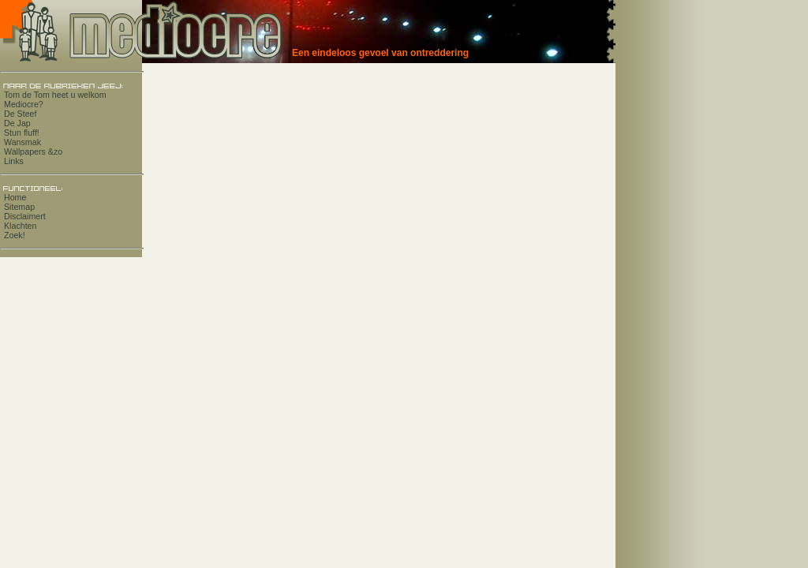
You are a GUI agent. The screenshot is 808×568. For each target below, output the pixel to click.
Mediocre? (23, 104)
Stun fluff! (21, 132)
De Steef (20, 113)
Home (15, 197)
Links (14, 161)
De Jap (17, 123)
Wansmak (22, 142)
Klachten (20, 225)
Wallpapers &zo (33, 151)
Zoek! (14, 235)
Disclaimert (25, 216)
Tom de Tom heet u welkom (55, 94)
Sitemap (19, 206)
